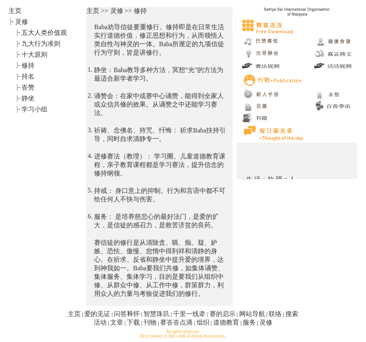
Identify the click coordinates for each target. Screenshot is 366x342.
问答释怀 (127, 313)
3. (90, 129)
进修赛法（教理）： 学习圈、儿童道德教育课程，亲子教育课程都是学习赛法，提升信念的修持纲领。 (159, 165)
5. (90, 190)
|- (12, 21)
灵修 (265, 322)
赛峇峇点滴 (176, 322)
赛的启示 (222, 313)
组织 (203, 322)
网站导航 (252, 313)
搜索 (291, 313)
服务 (249, 322)
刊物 (149, 322)
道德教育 (226, 322)
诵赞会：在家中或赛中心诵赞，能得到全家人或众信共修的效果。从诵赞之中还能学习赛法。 (159, 104)
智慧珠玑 (156, 313)
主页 (74, 313)
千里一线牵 (189, 313)
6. (90, 216)
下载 (133, 322)
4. (90, 155)
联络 (275, 313)
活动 (100, 322)
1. (90, 69)
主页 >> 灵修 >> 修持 (116, 10)
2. (90, 95)
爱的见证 (97, 313)
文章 (116, 322)
